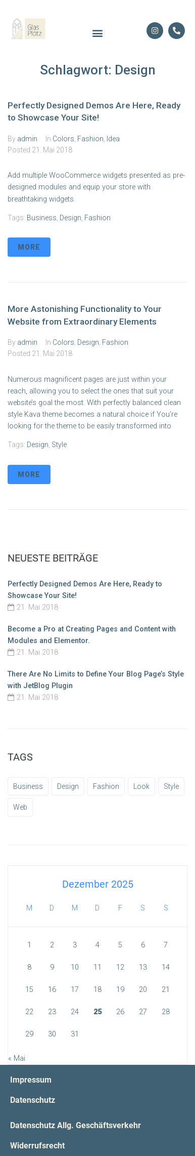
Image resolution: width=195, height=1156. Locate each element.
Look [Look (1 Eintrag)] (141, 786)
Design (70, 218)
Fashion (90, 139)
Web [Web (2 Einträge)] (20, 807)
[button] (97, 33)
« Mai (16, 1058)
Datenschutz (32, 1100)
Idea (113, 139)
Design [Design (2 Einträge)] (68, 786)
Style (59, 445)
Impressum (31, 1080)
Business (42, 218)
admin (27, 139)
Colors (63, 139)
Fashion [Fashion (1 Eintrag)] (106, 786)
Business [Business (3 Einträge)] (28, 786)
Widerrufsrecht (37, 1145)
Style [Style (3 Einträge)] (171, 786)
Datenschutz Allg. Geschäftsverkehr (75, 1125)
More (29, 247)
